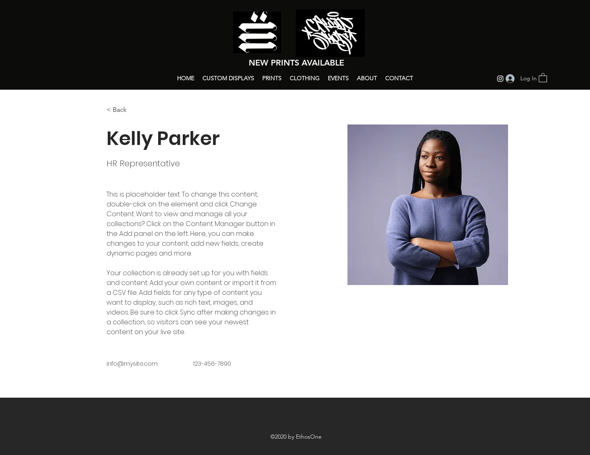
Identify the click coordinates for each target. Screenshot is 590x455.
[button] (543, 77)
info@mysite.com (132, 364)
